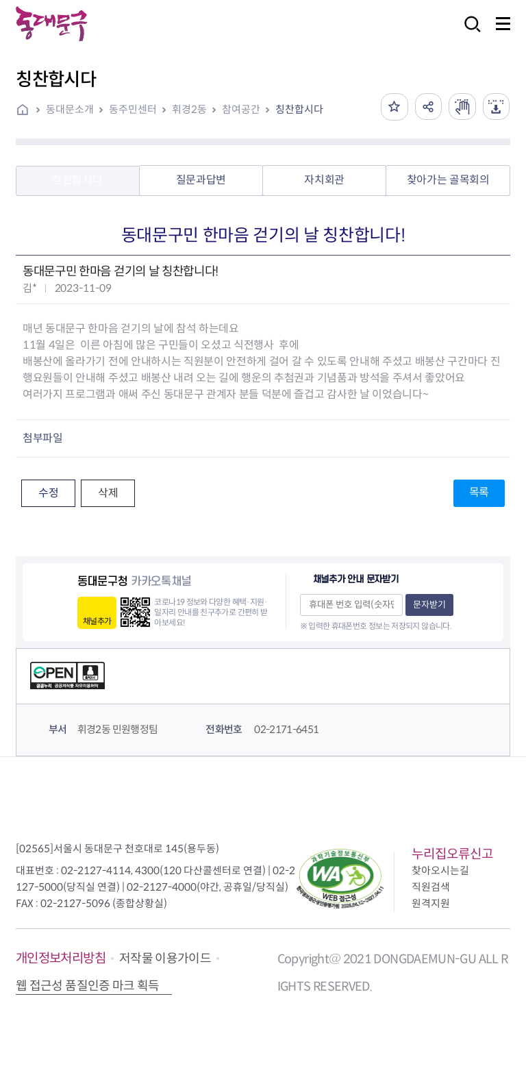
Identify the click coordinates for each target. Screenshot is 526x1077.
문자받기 (429, 604)
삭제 (108, 493)
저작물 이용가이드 (165, 958)
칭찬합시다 (299, 109)
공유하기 (427, 107)
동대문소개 (70, 109)
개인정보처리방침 (60, 958)
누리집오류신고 (452, 854)
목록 (479, 492)
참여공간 (241, 109)
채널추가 (97, 621)
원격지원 (431, 903)
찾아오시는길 (440, 870)
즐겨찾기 (393, 107)
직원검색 (431, 886)
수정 (48, 493)
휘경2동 (189, 109)
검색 (468, 33)
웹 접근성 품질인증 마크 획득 (88, 985)
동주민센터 (133, 109)
